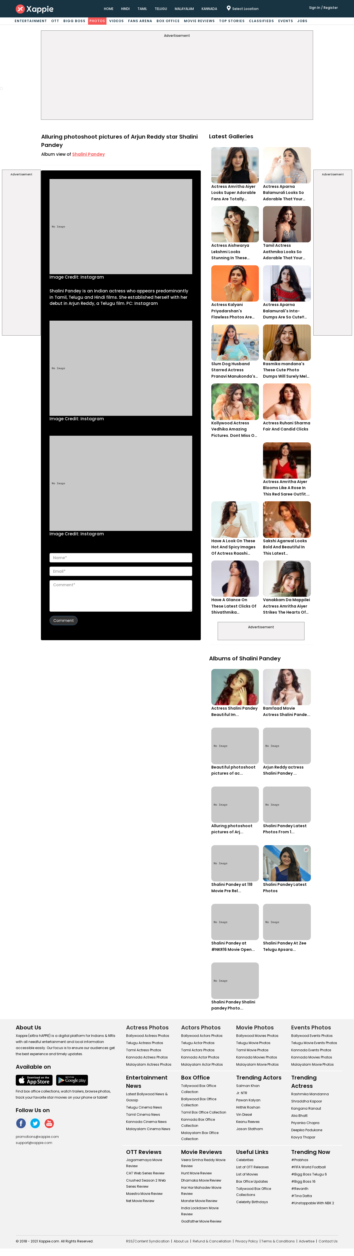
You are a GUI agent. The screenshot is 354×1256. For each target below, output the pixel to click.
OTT (55, 21)
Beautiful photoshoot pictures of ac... (233, 770)
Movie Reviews (199, 21)
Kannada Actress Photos (147, 1057)
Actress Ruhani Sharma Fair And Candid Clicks (286, 426)
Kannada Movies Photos (256, 1057)
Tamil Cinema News (143, 1114)
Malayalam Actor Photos (202, 1064)
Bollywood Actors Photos (202, 1035)
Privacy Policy (246, 1241)
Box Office (168, 21)
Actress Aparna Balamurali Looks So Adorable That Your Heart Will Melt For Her (285, 193)
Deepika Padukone (306, 1130)
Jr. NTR (241, 1093)
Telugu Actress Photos (144, 1042)
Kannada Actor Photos (200, 1057)
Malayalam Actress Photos (148, 1064)
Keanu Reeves (248, 1121)
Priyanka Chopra (305, 1122)
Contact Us (328, 1241)
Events (285, 21)
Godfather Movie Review (201, 1221)
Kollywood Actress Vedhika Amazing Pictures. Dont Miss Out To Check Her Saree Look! (235, 429)
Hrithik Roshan (248, 1107)
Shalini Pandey (88, 154)
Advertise (306, 1241)
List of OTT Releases (252, 1167)
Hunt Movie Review (196, 1173)
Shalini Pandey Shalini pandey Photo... (233, 1005)
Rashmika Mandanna (310, 1094)
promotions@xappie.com (37, 1136)
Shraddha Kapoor (306, 1101)
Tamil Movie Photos (252, 1050)
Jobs (302, 21)
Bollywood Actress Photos (147, 1035)
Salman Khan (248, 1085)
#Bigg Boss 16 (303, 1181)
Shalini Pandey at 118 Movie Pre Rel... (232, 888)
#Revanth (299, 1188)
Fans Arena (140, 21)
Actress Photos (147, 1027)
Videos (116, 21)
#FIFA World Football (308, 1167)
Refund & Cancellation (212, 1241)
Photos (97, 21)
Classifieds (261, 21)
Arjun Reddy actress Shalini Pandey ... (283, 770)
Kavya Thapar (303, 1137)
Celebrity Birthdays (252, 1202)
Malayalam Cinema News (148, 1129)
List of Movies (247, 1174)
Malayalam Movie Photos (257, 1064)
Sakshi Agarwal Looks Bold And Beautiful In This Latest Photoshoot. (285, 547)
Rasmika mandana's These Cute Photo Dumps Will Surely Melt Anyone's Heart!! (286, 370)
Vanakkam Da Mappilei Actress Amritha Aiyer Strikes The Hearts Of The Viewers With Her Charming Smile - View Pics (286, 606)
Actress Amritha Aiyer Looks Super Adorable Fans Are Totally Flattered (233, 193)
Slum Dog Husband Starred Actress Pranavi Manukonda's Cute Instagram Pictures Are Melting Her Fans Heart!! (233, 370)
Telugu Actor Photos (198, 1042)
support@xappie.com (34, 1142)
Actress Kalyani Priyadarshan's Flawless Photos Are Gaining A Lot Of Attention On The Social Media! (231, 311)
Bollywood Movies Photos (257, 1035)
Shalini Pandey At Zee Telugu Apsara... (284, 946)
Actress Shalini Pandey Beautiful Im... (234, 711)
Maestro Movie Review (144, 1193)
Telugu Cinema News (144, 1107)
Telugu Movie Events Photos (314, 1042)
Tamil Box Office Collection (203, 1112)
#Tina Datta (301, 1195)
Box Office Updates (252, 1181)
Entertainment (31, 21)
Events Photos (311, 1027)
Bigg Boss (74, 21)
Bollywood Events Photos (312, 1035)
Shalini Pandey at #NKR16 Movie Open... (233, 946)
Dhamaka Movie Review (201, 1180)
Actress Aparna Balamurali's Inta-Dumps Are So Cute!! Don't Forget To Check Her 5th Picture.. (286, 311)
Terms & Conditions (278, 1241)
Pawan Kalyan (248, 1100)
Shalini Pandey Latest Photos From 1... (285, 829)
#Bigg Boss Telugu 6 (309, 1174)
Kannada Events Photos (311, 1050)
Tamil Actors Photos (198, 1050)
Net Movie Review (140, 1200)
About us (181, 1241)
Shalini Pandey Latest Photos (285, 888)
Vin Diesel (244, 1114)
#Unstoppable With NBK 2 (312, 1203)
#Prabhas (299, 1160)
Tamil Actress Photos (143, 1050)
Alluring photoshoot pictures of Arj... (232, 829)
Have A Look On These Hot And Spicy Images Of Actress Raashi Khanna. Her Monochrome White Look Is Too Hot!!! (233, 547)
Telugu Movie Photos (253, 1042)
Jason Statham (249, 1129)
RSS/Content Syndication (148, 1241)
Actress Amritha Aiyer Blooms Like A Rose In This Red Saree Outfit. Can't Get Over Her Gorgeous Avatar (285, 488)
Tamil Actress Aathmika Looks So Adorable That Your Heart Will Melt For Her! (286, 252)
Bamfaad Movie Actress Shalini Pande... (286, 711)
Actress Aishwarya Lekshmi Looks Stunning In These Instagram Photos (230, 252)
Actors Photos (201, 1027)
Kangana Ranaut (306, 1108)
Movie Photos (255, 1027)
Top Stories (232, 21)
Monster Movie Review (199, 1200)
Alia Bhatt (299, 1115)
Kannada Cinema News (146, 1121)
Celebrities (245, 1160)
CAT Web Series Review (145, 1173)
